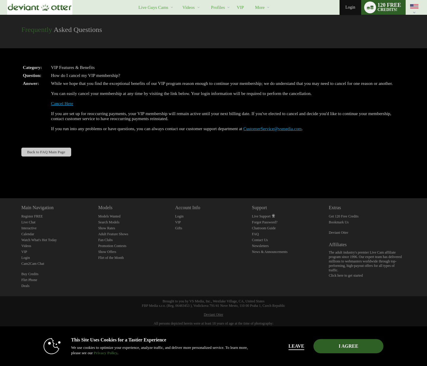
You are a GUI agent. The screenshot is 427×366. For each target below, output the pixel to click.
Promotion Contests (112, 246)
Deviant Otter (338, 232)
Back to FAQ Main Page (46, 152)
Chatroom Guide (264, 228)
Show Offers (107, 252)
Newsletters (260, 246)
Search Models (109, 222)
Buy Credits (30, 274)
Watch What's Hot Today (39, 240)
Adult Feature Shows (113, 234)
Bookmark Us (339, 222)
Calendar (27, 234)
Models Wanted (109, 216)
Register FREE (32, 216)
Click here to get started (346, 275)
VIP (240, 7)
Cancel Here (62, 103)
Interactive (28, 228)
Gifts (178, 228)
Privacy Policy (105, 353)
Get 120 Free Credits (344, 216)
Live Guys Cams (153, 7)
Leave (296, 346)
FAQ (255, 234)
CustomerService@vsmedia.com (272, 128)
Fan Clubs (105, 240)
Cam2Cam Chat (32, 264)
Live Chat (28, 222)
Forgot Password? (265, 222)
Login (350, 7)
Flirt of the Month (111, 258)
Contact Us (260, 240)
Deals (25, 286)
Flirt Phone (29, 280)
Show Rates (106, 228)
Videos (188, 7)
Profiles (218, 7)
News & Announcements (270, 252)
